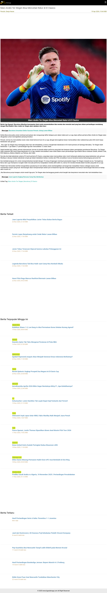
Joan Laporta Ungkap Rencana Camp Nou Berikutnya (26, 177)
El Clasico (34, 181)
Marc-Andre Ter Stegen (15, 181)
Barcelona (27, 181)
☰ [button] (106, 2)
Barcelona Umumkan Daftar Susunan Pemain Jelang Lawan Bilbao (30, 130)
